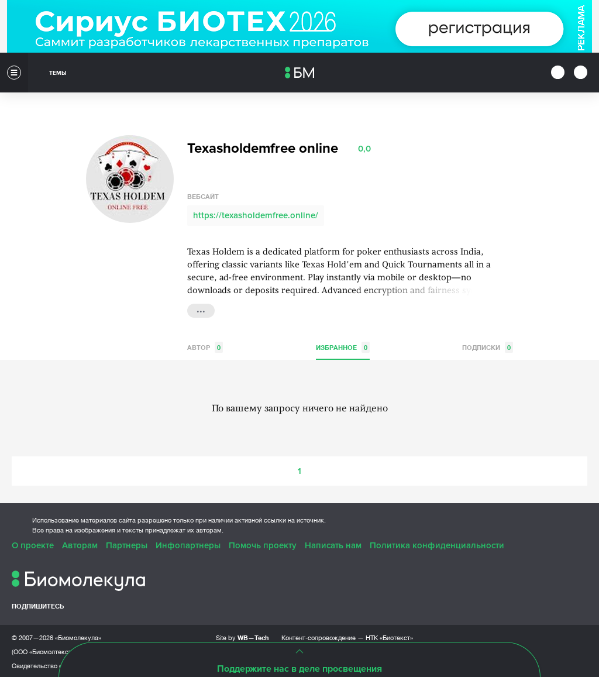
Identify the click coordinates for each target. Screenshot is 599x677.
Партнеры (126, 543)
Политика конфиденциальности (437, 543)
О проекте (33, 543)
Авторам (80, 543)
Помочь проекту (263, 543)
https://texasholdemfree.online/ (255, 213)
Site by (242, 636)
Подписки (487, 345)
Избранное (343, 345)
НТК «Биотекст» (389, 636)
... (201, 308)
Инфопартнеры (188, 543)
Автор (205, 345)
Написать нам (333, 543)
